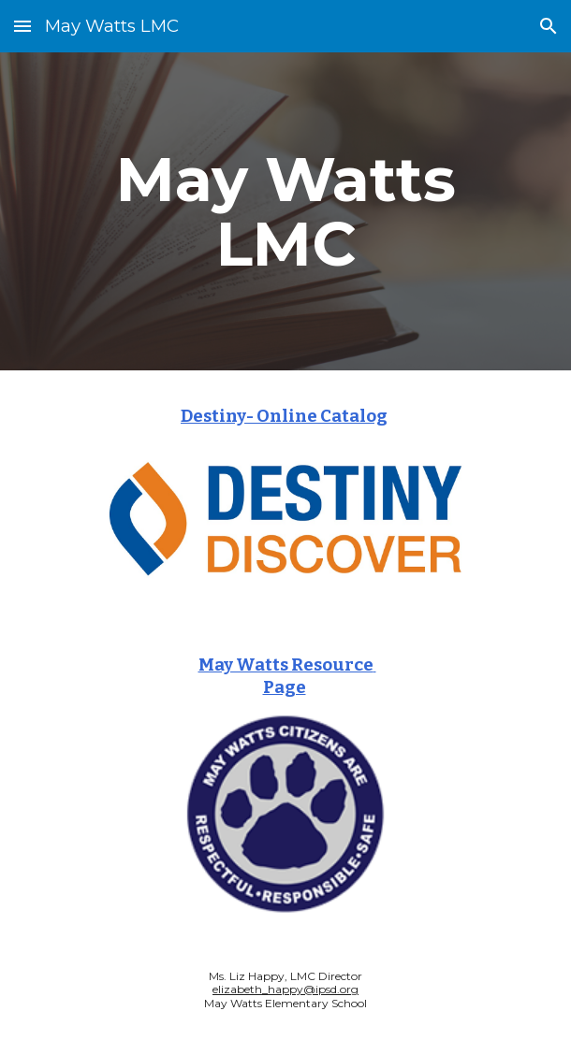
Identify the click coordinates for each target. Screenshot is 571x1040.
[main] (285, 211)
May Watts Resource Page (287, 676)
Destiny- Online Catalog (284, 416)
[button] (22, 25)
